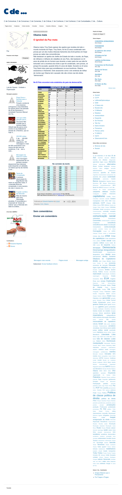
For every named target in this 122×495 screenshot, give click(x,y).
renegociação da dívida (101, 419)
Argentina (95, 174)
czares (98, 245)
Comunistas (97, 220)
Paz (114, 385)
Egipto (95, 267)
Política (104, 393)
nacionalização (103, 364)
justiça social (103, 330)
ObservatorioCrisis (101, 138)
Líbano (113, 332)
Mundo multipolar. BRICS (100, 362)
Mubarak (106, 358)
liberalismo (96, 334)
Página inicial (8, 26)
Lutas (113, 339)
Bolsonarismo (111, 183)
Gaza (109, 296)
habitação (101, 309)
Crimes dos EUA (98, 236)
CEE (110, 201)
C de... (113, 187)
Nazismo (113, 366)
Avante (113, 179)
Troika (95, 453)
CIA (102, 205)
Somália (108, 438)
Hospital (113, 311)
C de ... (15, 11)
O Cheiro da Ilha (100, 84)
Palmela (95, 379)
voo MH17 (99, 461)
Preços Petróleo (111, 400)
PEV (104, 390)
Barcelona (95, 183)
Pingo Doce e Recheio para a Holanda (21, 99)
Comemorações (97, 211)
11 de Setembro (98, 155)
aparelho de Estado (108, 172)
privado (102, 405)
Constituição (111, 224)
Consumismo (97, 227)
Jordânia (113, 324)
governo (95, 304)
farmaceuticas (111, 283)
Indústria (98, 317)
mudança (112, 358)
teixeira (106, 442)
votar (104, 461)
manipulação (98, 343)
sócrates (95, 438)
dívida (95, 261)
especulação (97, 274)
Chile (113, 203)
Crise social (106, 241)
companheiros (96, 213)
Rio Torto (98, 79)
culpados (95, 243)
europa (103, 281)
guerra (101, 307)
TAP (94, 442)
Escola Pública (98, 271)
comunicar (96, 218)
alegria (106, 162)
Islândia (95, 324)
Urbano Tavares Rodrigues (107, 457)
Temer (94, 444)
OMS (109, 371)
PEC (101, 388)
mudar (94, 360)
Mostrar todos (112, 88)
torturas (95, 449)
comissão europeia (109, 211)
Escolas (106, 271)
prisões (95, 405)
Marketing (109, 345)
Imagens (60, 26)
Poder (94, 393)
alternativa (111, 164)
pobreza (113, 390)
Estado (113, 276)
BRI (98, 187)
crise (107, 235)
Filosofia (113, 287)
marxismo (96, 347)
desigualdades (109, 250)
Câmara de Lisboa (99, 189)
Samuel (95, 430)
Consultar (34, 26)
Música (95, 364)
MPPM (101, 358)
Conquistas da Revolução (104, 65)
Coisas (107, 207)
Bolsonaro (95, 185)
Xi (111, 463)
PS (101, 409)
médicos (101, 349)
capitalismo (99, 196)
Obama (46, 204)
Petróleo (99, 390)
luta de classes (103, 339)
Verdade (113, 459)
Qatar (94, 411)
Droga (104, 261)
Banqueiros (102, 181)
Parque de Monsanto (107, 381)
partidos (105, 383)
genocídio (106, 298)
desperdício (96, 254)
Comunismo (111, 218)
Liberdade (105, 334)
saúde (106, 430)
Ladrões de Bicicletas (102, 60)
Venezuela (106, 459)
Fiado (106, 287)
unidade (95, 457)
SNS (114, 432)
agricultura (96, 162)
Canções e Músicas (51, 26)
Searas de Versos (101, 69)
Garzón (113, 293)
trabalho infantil (97, 451)
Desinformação (97, 252)
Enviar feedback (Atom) (50, 264)
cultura (101, 243)
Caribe (109, 196)
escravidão (112, 271)
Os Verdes (106, 375)
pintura (108, 390)
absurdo (107, 157)
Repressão (96, 421)
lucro (94, 339)
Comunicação (111, 213)
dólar (100, 261)
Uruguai (95, 459)
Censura (41, 26)
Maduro (98, 341)
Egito (99, 267)
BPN (114, 185)
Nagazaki (95, 366)
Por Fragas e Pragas (102, 477)
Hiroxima (113, 309)
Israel (100, 324)
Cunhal (107, 243)
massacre (103, 347)
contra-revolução (109, 227)
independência (111, 315)
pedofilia (105, 388)
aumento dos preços (100, 177)
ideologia (95, 313)
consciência (111, 222)
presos (113, 403)
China (94, 205)
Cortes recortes (26, 26)
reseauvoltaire (99, 115)
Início (94, 319)
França (101, 291)
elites (109, 267)
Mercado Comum (98, 354)
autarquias (96, 179)
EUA (42, 204)
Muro (109, 362)
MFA (114, 354)
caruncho (101, 198)
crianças (95, 233)
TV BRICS (98, 133)
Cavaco (112, 198)
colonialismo (107, 209)
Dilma (102, 254)
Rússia (108, 428)
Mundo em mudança (109, 360)
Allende (95, 164)
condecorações (106, 220)
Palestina (96, 377)
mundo (100, 360)
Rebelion (98, 113)
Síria (94, 432)
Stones (12, 246)
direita (107, 254)
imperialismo (98, 315)
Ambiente (107, 166)
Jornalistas (96, 328)
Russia (103, 428)
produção (96, 407)
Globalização (102, 302)
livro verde (106, 336)
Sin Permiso (99, 120)
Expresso (95, 283)
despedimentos (111, 252)
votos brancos (111, 461)
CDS (102, 201)
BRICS (101, 187)
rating (113, 411)
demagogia (96, 247)
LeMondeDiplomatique (102, 100)
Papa (99, 379)
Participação (96, 383)
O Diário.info (99, 105)
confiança (112, 220)
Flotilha (104, 289)
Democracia (109, 247)
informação (105, 317)
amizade (113, 168)
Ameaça (113, 166)
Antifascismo (112, 170)
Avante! (97, 95)
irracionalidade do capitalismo (104, 321)
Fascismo (96, 285)
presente (95, 403)
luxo (94, 341)
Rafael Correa (104, 411)
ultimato (103, 455)
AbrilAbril (98, 74)
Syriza (113, 440)
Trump (105, 453)
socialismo (96, 434)
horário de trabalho (104, 311)
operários (96, 373)
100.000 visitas (21, 136)
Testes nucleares (110, 444)
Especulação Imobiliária (108, 274)
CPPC (113, 231)
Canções (112, 191)
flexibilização (97, 289)
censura (96, 203)
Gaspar (95, 296)
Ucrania (95, 455)
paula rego (101, 385)
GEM (96, 103)
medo (106, 349)
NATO (107, 366)
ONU (113, 371)
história (95, 311)
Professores (103, 407)
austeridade (111, 177)
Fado (103, 283)
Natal (103, 366)
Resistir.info (99, 108)
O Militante (98, 110)
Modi (99, 356)
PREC (95, 400)
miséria (95, 356)
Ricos (94, 428)
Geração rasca (101, 300)
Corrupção (97, 231)
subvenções (108, 440)
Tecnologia (99, 442)
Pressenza (98, 128)
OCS (100, 371)
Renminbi (112, 419)
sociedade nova (110, 436)
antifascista (96, 172)
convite (95, 229)
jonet (108, 324)
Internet (101, 319)
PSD (104, 409)
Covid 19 (106, 231)
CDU (106, 201)
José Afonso (103, 328)
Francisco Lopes (110, 291)
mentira (112, 352)
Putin (114, 409)
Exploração (110, 281)
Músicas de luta (100, 146)
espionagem (96, 276)
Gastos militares (102, 296)
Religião (112, 417)
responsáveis (111, 421)
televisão (112, 442)
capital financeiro (109, 193)
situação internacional (104, 432)
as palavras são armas (103, 50)
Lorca (113, 336)
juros (113, 328)
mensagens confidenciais (100, 352)
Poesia (99, 393)
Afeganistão (112, 160)
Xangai (108, 463)
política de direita (108, 398)
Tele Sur (97, 123)
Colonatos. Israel (98, 209)
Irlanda (113, 319)
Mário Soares (101, 345)
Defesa (113, 245)
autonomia (105, 179)
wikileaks (102, 463)
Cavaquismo (96, 201)
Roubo (99, 428)
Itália (105, 324)
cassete (107, 198)
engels (113, 267)
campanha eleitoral (100, 191)
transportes (112, 451)
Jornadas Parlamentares (100, 326)
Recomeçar (111, 413)
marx (113, 345)
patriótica (95, 385)
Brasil (94, 187)
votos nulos (96, 463)
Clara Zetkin (101, 207)
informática (112, 317)
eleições (104, 267)
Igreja (113, 313)
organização (96, 375)
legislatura (100, 332)
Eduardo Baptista (16, 243)
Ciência (106, 205)
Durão (99, 263)
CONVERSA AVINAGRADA (104, 41)
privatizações (111, 405)
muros (113, 362)
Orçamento (111, 373)
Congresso (96, 222)
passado (113, 383)
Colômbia (112, 207)
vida (94, 461)
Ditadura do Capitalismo (104, 259)
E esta (104, 263)
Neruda (105, 368)
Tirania (95, 447)
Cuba (113, 240)
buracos (106, 187)
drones (109, 261)
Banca (95, 181)
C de (109, 187)
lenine (105, 332)
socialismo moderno (99, 436)
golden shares (111, 302)
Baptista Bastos (111, 181)
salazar (113, 428)
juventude (112, 330)
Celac (113, 201)
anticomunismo (97, 170)
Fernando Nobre (105, 285)
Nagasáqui (112, 364)
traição (105, 451)
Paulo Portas (108, 385)
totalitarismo (102, 449)
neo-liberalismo (97, 368)
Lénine (109, 332)
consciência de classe (100, 224)
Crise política (96, 240)
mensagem (112, 349)
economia (112, 263)
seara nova (111, 430)
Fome (113, 289)
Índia (94, 317)
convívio (100, 229)
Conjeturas (17, 26)
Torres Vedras (111, 447)
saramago (100, 430)
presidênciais (101, 403)
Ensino (107, 269)
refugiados (106, 415)
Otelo (114, 375)
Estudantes (96, 279)
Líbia (113, 334)
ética (101, 279)
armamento (110, 174)
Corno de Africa (109, 229)
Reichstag (112, 415)
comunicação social (104, 216)
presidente (108, 403)
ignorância (107, 313)
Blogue (105, 183)
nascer (100, 366)
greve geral (107, 304)
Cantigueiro (96, 193)
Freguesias (102, 293)
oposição (103, 373)
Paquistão (105, 379)
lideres (94, 336)
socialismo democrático (108, 434)
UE (99, 455)
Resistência (103, 421)
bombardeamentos (106, 185)
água (101, 162)
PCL (94, 388)
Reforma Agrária (97, 415)
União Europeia (110, 455)
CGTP (97, 97)
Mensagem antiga (82, 260)
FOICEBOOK (99, 46)
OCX (105, 371)
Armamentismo (103, 174)
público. (109, 409)
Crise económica (110, 238)
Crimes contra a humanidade (106, 233)
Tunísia (109, 453)
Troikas (100, 453)
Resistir (97, 148)
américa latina (97, 168)
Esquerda (98, 118)
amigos (106, 168)
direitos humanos (108, 256)
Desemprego (98, 250)
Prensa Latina (99, 131)
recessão (105, 413)
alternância (102, 164)
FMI (108, 289)
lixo (111, 336)
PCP (97, 388)
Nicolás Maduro (111, 368)
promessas (96, 409)
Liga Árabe (100, 336)
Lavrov (94, 332)
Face (66, 26)
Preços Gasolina (101, 400)
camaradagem (111, 189)
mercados (108, 354)
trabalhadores (110, 449)
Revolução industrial (99, 426)
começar (113, 209)
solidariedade (102, 438)
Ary (114, 174)
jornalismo (112, 326)
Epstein (113, 269)
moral (109, 356)
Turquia (113, 453)
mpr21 (97, 136)
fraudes (95, 293)
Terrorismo (100, 444)
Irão (107, 319)
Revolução (112, 424)
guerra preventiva (110, 307)
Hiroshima (107, 309)
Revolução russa (110, 426)
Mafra (103, 341)
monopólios (105, 356)
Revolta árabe (103, 424)
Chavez (108, 203)
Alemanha (112, 162)
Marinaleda (107, 343)
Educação (112, 265)
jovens (110, 328)
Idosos (101, 313)
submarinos (101, 440)
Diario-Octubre (100, 126)
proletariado (111, 407)
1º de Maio (107, 155)
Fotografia (95, 291)
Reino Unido (99, 417)
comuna (104, 213)
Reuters (95, 424)
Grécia (101, 304)
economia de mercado (100, 265)
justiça (95, 330)
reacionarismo (97, 413)
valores (100, 459)
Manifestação (111, 341)
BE (101, 183)
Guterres (95, 309)
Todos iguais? (102, 447)
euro (98, 281)
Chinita (99, 205)
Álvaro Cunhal (97, 166)
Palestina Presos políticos (108, 377)
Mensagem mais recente (42, 260)
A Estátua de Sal (101, 55)
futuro (108, 293)
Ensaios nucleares (98, 269)
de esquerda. (106, 245)
